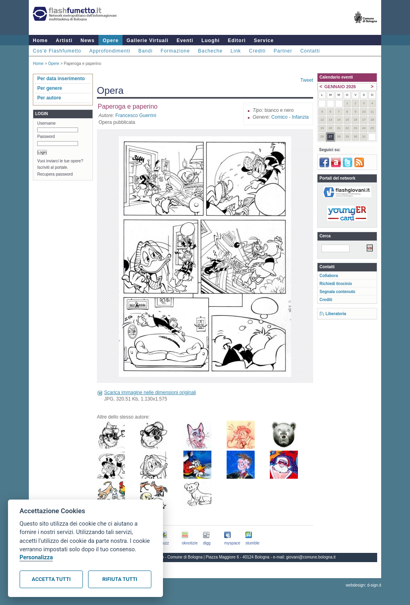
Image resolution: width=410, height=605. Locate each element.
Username (46, 123)
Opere (110, 40)
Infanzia (300, 117)
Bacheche (210, 51)
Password (46, 136)
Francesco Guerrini (135, 115)
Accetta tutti (51, 579)
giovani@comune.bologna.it (311, 557)
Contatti (310, 51)
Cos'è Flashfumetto (57, 51)
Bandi (145, 51)
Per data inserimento (61, 78)
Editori (237, 40)
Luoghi (210, 40)
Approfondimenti (109, 51)
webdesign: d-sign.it (363, 585)
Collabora (329, 275)
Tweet (306, 80)
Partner (283, 51)
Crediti (257, 51)
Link (236, 51)
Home (40, 40)
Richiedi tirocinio (336, 283)
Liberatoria (336, 314)
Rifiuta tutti (119, 579)
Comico (279, 117)
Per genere (49, 88)
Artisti (64, 40)
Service (264, 40)
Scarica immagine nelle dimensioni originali (150, 392)
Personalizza (36, 557)
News (87, 40)
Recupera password (55, 174)
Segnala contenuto (337, 291)
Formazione (175, 51)
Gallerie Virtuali (148, 40)
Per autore (49, 98)
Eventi (185, 40)
